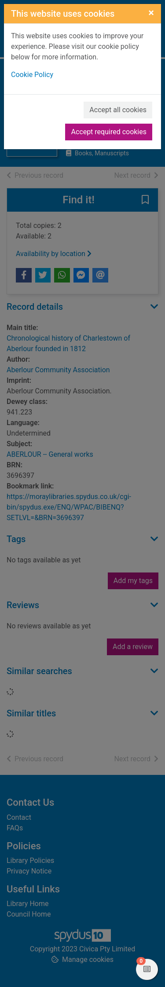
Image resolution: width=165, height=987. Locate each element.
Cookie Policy (32, 74)
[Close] (151, 12)
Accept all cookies (118, 110)
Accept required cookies (109, 132)
